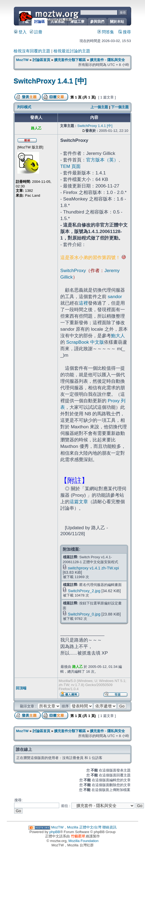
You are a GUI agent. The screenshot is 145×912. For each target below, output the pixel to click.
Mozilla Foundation (83, 841)
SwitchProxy (73, 270)
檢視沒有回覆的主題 (32, 51)
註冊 (36, 32)
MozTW (62, 15)
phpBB (54, 832)
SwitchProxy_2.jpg (84, 591)
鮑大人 (118, 335)
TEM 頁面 (70, 166)
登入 (20, 32)
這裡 (83, 303)
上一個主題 (99, 107)
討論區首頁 (41, 60)
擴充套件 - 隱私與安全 (107, 60)
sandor (115, 296)
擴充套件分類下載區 (70, 60)
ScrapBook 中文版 (85, 342)
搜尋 (124, 32)
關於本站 (117, 22)
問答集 (105, 32)
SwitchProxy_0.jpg (84, 614)
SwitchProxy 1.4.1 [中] (50, 81)
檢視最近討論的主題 (71, 51)
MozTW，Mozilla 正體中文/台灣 (76, 827)
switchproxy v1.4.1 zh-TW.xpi (93, 568)
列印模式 (24, 107)
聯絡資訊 (109, 827)
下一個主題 (120, 107)
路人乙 (77, 667)
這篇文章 (79, 501)
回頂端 (21, 688)
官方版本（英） (102, 159)
